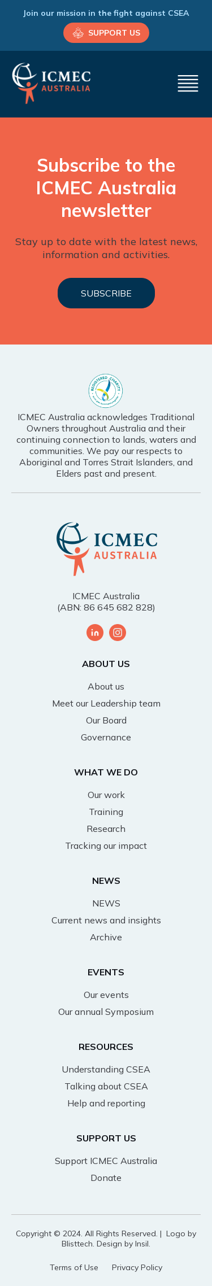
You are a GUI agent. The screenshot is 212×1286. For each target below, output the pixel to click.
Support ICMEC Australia (106, 1160)
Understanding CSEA (106, 1069)
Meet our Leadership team (106, 703)
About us (106, 686)
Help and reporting (106, 1103)
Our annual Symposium (106, 1011)
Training (106, 811)
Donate (106, 1177)
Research (106, 828)
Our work (106, 794)
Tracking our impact (106, 845)
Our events (106, 994)
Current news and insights (106, 920)
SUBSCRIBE (106, 293)
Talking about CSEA (106, 1086)
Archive (106, 937)
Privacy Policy (137, 1267)
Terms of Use (74, 1267)
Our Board (106, 720)
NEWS (106, 903)
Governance (106, 737)
